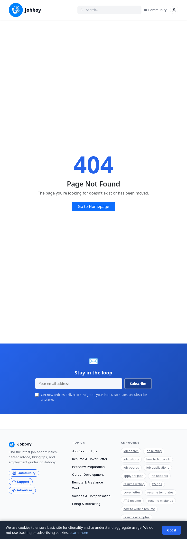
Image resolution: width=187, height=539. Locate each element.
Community (155, 10)
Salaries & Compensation (91, 496)
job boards (131, 467)
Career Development (88, 474)
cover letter (131, 492)
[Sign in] (174, 10)
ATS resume (132, 500)
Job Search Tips (84, 451)
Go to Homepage (93, 206)
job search (131, 451)
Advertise (22, 490)
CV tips (157, 484)
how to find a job (158, 459)
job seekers (159, 476)
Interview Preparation (88, 467)
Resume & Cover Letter (89, 459)
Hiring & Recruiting (86, 504)
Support (20, 481)
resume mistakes (160, 500)
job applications (157, 467)
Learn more (79, 532)
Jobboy (25, 10)
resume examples (136, 517)
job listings (131, 459)
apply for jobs (133, 476)
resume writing (134, 484)
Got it (171, 530)
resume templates (160, 492)
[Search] (111, 10)
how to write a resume (139, 509)
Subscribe (138, 383)
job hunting (154, 451)
